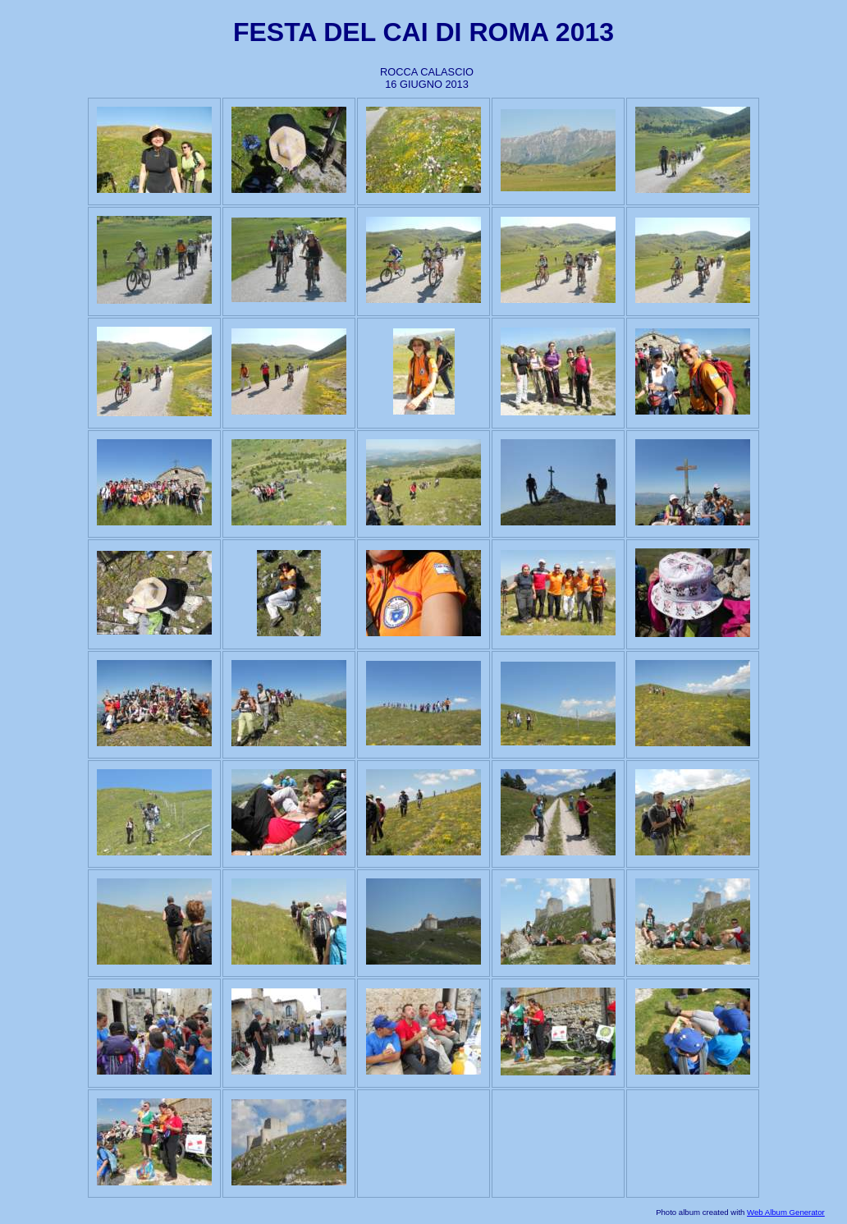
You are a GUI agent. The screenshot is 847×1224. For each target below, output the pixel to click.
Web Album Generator (786, 1212)
